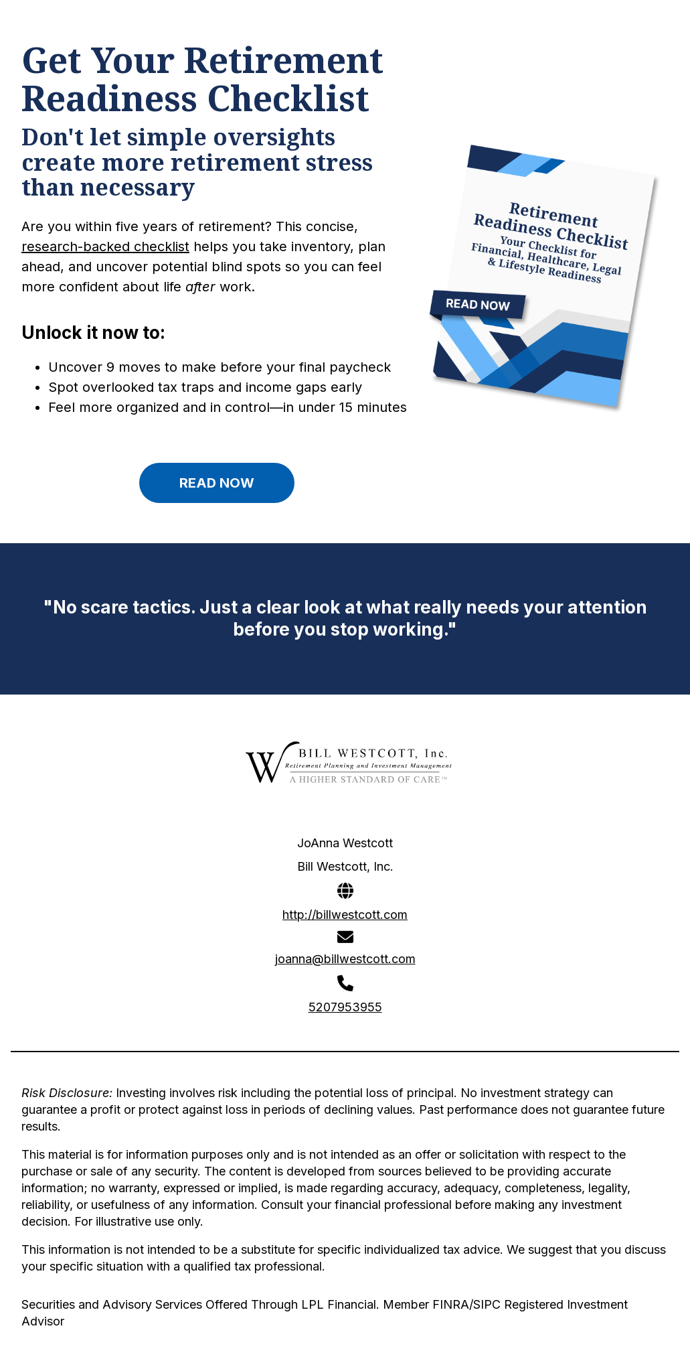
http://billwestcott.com (345, 915)
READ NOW (216, 483)
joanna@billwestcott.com (345, 959)
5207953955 (345, 1007)
